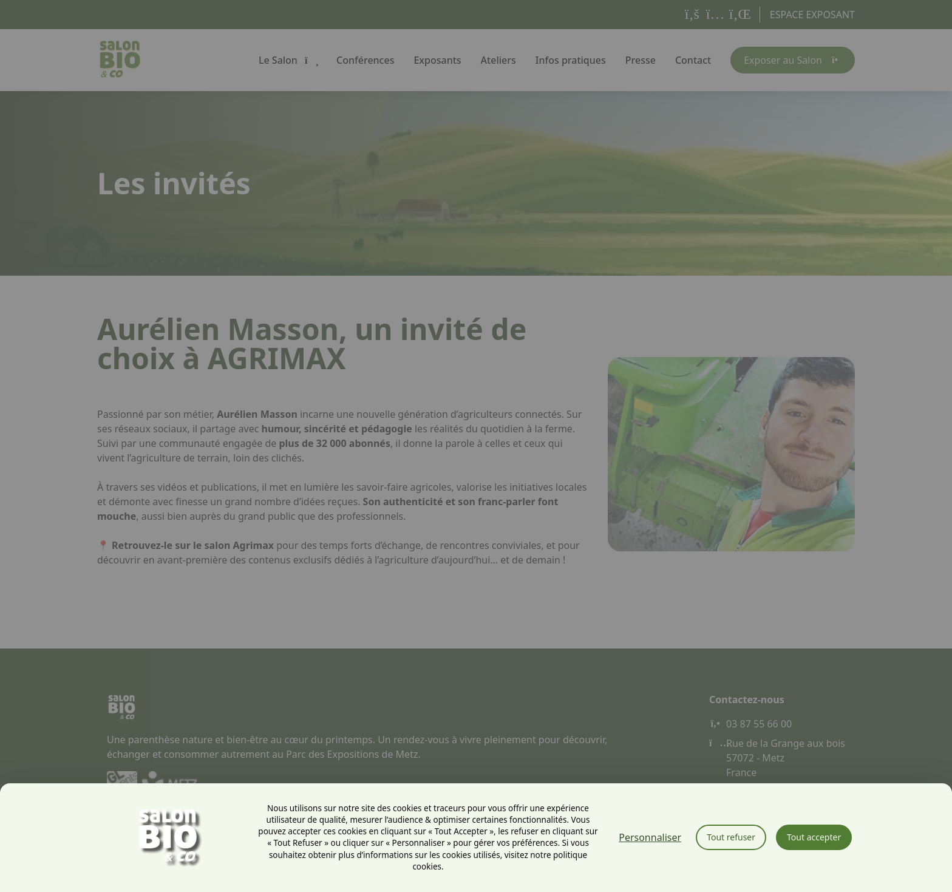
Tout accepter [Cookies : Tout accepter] (814, 837)
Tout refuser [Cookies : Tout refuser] (731, 837)
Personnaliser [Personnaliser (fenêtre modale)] (650, 837)
